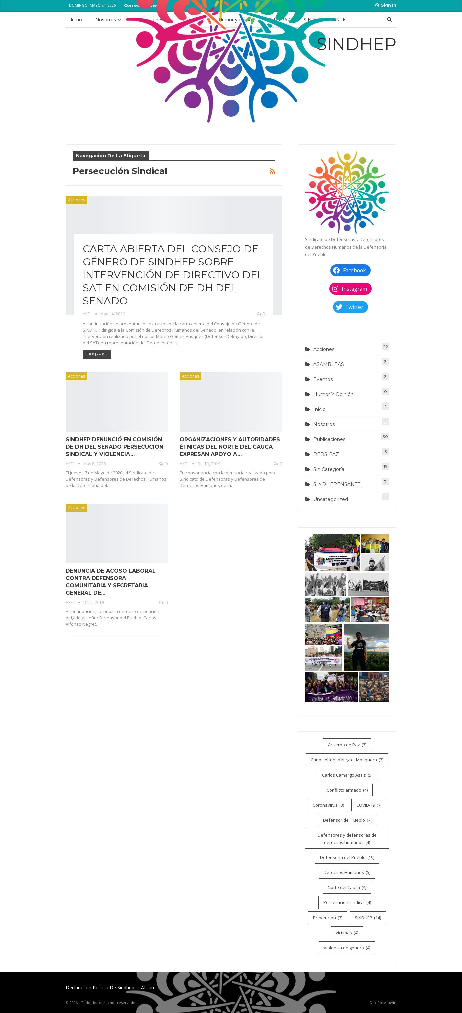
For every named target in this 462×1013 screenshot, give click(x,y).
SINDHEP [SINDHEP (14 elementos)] (368, 917)
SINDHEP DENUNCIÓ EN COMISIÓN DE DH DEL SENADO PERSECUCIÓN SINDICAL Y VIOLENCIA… (114, 446)
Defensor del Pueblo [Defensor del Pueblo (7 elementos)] (347, 820)
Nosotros (105, 19)
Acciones (76, 200)
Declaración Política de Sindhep (100, 987)
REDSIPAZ (326, 454)
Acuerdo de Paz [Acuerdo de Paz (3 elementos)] (347, 744)
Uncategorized (330, 499)
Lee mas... (96, 354)
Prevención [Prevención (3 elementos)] (327, 917)
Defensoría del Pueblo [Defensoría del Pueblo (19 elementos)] (347, 857)
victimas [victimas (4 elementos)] (347, 932)
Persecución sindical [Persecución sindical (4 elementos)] (347, 902)
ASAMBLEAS (328, 364)
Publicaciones (329, 439)
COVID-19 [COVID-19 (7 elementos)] (368, 805)
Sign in (385, 5)
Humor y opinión (333, 394)
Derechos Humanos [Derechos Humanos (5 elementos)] (347, 872)
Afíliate (148, 987)
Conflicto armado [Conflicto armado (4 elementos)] (347, 790)
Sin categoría (328, 469)
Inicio (76, 19)
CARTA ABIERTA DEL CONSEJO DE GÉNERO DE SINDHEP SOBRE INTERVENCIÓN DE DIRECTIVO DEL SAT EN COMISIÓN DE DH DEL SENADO (173, 275)
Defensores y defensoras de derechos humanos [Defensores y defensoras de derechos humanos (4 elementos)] (347, 839)
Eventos (323, 379)
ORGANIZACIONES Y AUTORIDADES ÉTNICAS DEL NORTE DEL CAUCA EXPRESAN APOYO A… (230, 446)
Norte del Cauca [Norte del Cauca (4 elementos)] (347, 887)
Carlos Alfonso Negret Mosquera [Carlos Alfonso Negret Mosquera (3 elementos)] (347, 759)
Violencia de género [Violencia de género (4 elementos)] (347, 947)
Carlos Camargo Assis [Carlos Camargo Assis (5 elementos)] (347, 775)
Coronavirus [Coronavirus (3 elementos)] (328, 805)
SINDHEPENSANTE (337, 484)
